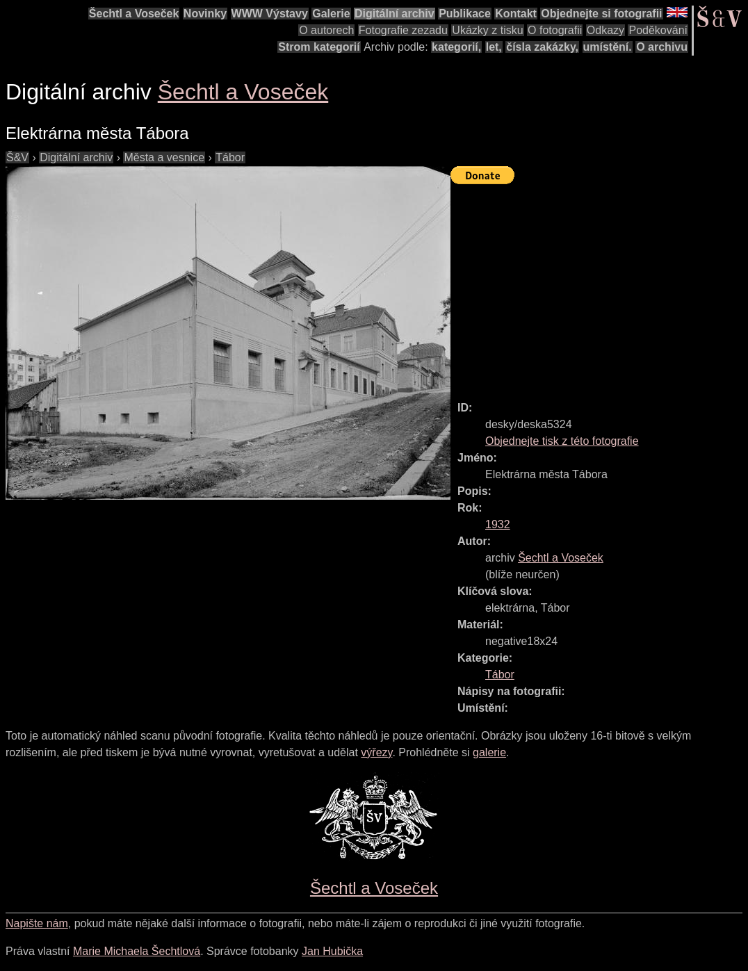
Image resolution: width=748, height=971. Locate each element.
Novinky (205, 13)
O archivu (662, 47)
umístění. (607, 47)
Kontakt (516, 13)
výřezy (376, 752)
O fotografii (555, 30)
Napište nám (37, 923)
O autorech (326, 30)
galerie (489, 752)
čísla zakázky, (542, 47)
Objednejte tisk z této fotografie (562, 441)
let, (494, 47)
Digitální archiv (394, 13)
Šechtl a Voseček (134, 13)
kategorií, (456, 47)
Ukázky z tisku (487, 30)
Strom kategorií (318, 47)
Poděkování (658, 30)
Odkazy (605, 30)
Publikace (465, 13)
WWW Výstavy (269, 13)
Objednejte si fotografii (601, 13)
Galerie (331, 13)
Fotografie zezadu (403, 30)
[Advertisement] (599, 286)
